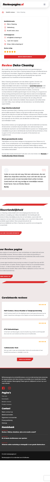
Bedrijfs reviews (10, 12)
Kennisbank (5, 401)
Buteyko (44, 153)
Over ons (4, 399)
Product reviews (7, 407)
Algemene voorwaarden (9, 420)
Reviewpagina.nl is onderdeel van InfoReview (15, 460)
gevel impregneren (36, 85)
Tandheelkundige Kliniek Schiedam (13, 156)
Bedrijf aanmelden (7, 417)
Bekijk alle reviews (25, 362)
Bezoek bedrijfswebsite (25, 56)
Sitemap (4, 426)
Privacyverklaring (7, 423)
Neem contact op (7, 415)
